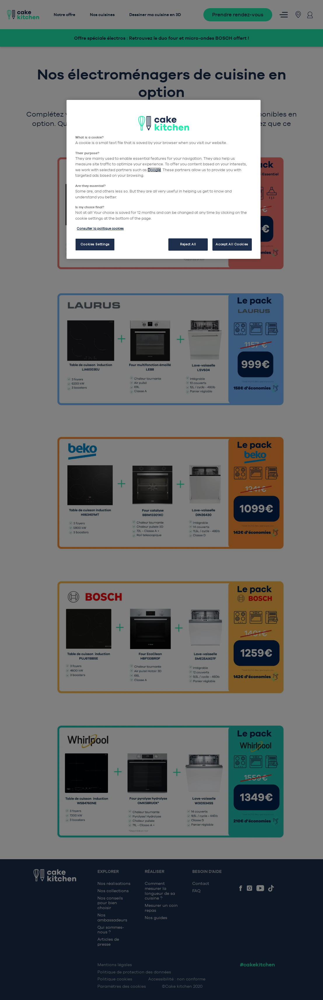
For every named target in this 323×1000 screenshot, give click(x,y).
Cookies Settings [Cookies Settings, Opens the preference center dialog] (95, 244)
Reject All (188, 244)
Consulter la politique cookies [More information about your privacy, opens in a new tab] (100, 228)
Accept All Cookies (232, 244)
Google (154, 170)
